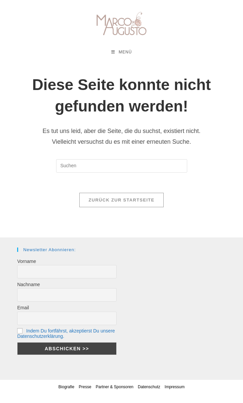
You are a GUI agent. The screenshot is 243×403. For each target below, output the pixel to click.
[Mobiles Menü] (121, 52)
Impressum (175, 387)
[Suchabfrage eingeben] (121, 166)
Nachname (28, 284)
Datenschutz (149, 387)
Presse (85, 387)
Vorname (26, 261)
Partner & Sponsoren (114, 387)
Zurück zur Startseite (121, 200)
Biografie (66, 387)
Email (23, 307)
